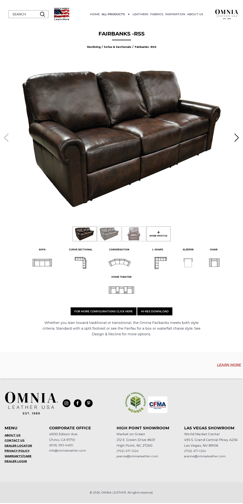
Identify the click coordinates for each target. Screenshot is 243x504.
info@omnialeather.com (70, 450)
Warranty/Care (19, 456)
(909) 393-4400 (62, 445)
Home (119, 14)
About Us (220, 14)
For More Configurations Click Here (103, 311)
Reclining (94, 47)
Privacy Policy (18, 451)
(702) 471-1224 (128, 450)
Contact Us (15, 440)
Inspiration (200, 14)
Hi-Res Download (155, 311)
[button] (236, 138)
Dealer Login (16, 462)
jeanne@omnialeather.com (140, 456)
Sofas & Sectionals (117, 47)
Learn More (86, 19)
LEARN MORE (224, 365)
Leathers (165, 14)
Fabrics (181, 14)
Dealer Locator (19, 445)
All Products (140, 15)
